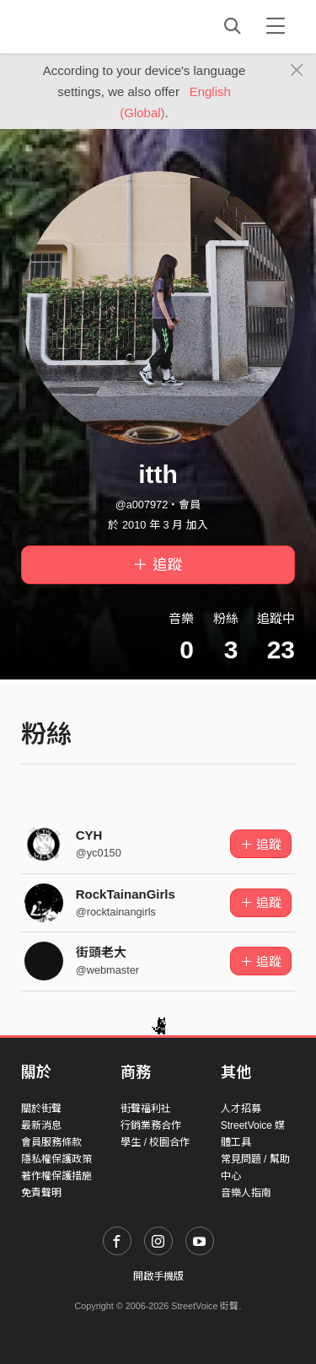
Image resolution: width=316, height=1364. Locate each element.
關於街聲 (41, 1108)
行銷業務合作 (151, 1125)
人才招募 (241, 1108)
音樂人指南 (246, 1193)
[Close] (297, 71)
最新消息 (41, 1125)
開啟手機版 (158, 1276)
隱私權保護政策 (56, 1159)
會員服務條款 (51, 1142)
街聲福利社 (146, 1108)
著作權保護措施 (56, 1176)
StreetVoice (90, 26)
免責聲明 (41, 1193)
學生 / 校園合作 (155, 1142)
